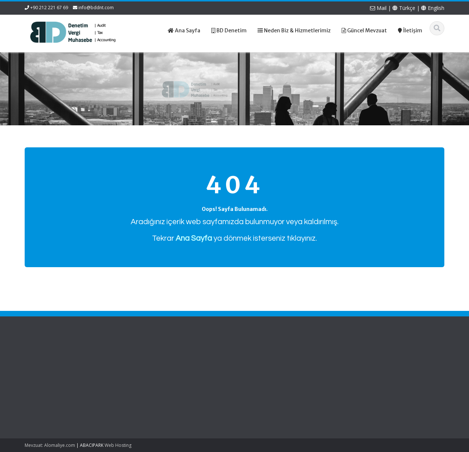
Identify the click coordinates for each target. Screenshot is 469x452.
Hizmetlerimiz (164, 370)
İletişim (157, 384)
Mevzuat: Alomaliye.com (50, 445)
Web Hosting (118, 445)
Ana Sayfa (160, 357)
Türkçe (403, 7)
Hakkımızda (162, 364)
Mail (378, 7)
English (432, 7)
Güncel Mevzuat (167, 377)
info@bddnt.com (96, 7)
